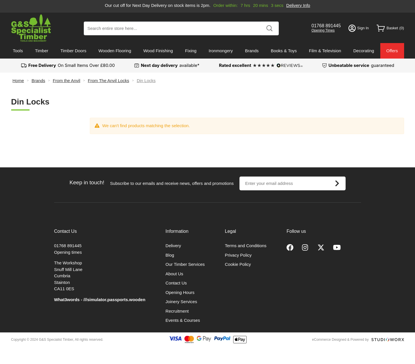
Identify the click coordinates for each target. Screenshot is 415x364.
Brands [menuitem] (252, 50)
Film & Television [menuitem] (325, 50)
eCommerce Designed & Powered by (340, 340)
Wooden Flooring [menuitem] (114, 50)
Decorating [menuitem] (363, 50)
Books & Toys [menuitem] (284, 50)
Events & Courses (182, 320)
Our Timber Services (185, 264)
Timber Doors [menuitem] (73, 50)
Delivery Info (298, 5)
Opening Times (323, 30)
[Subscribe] (337, 183)
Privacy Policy (238, 255)
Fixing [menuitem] (190, 50)
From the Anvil (66, 80)
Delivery (173, 245)
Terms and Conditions (245, 245)
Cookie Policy (238, 264)
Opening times (68, 252)
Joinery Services (181, 301)
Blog (169, 255)
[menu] (207, 51)
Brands (38, 80)
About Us (174, 273)
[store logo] (31, 28)
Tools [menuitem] (18, 50)
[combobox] (181, 28)
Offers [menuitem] (392, 50)
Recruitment (177, 311)
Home (18, 80)
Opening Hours (179, 292)
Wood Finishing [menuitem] (158, 50)
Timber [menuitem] (41, 50)
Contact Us (176, 282)
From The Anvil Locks (108, 80)
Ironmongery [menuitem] (221, 50)
